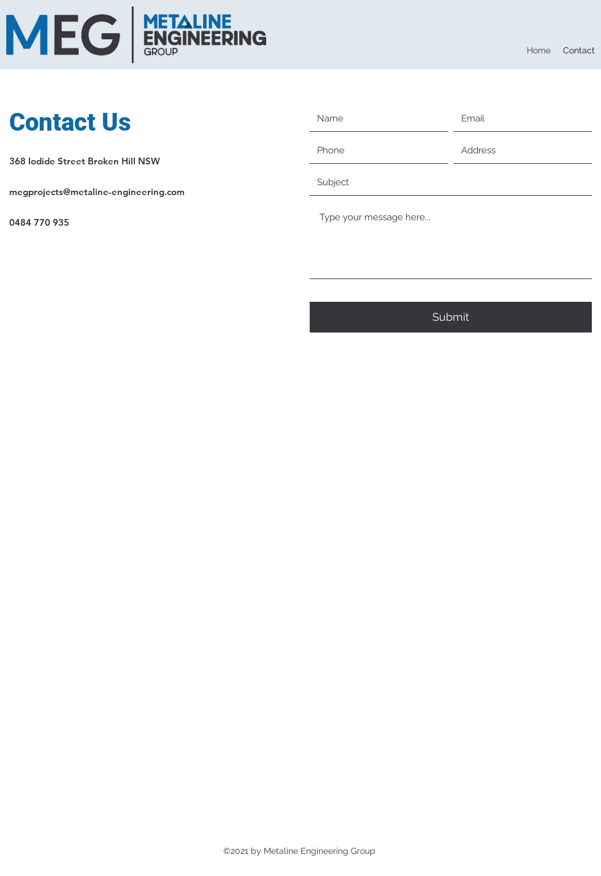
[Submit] (451, 317)
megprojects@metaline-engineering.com (97, 192)
